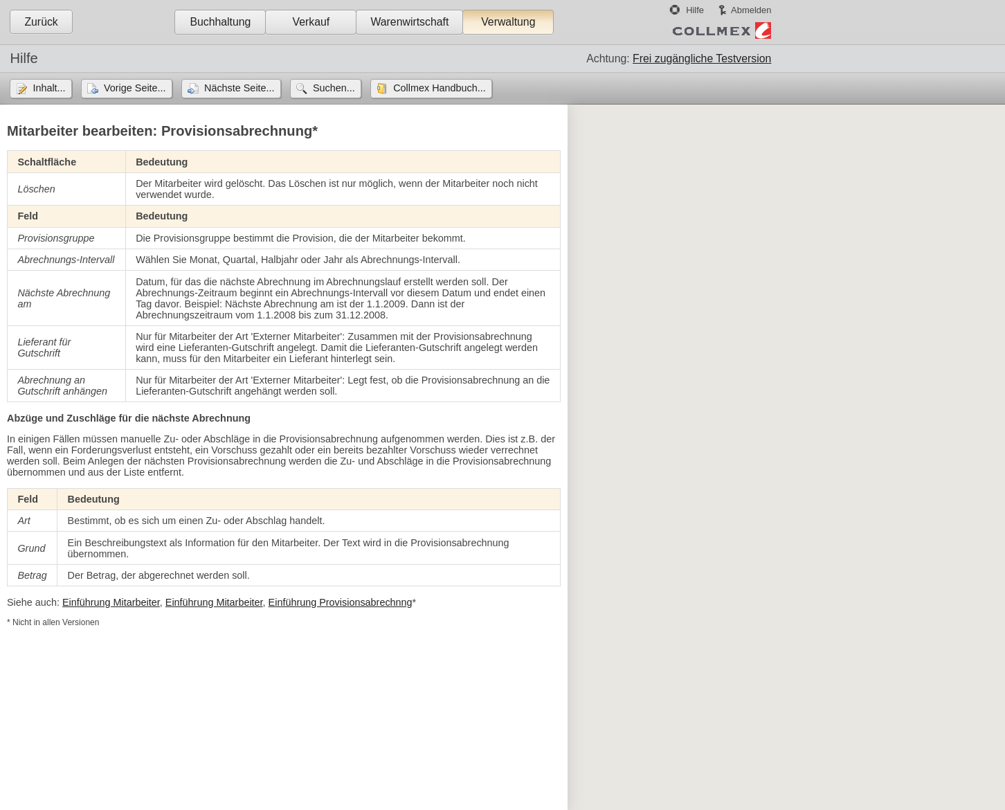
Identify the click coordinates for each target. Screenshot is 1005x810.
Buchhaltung (220, 22)
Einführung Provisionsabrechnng (341, 602)
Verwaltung (508, 22)
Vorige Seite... (135, 87)
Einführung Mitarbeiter (111, 602)
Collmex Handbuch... (439, 87)
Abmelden (751, 10)
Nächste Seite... (239, 87)
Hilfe (695, 10)
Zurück (40, 22)
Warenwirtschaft (409, 22)
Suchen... (334, 87)
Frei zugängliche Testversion (702, 58)
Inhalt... (49, 87)
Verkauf (311, 22)
